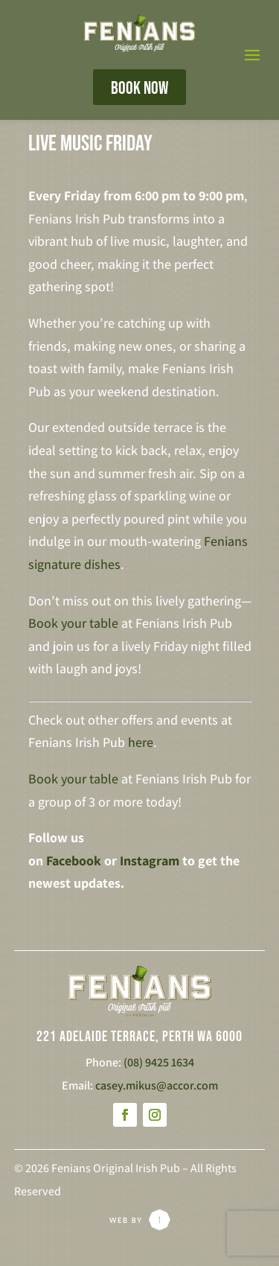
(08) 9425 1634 (159, 1062)
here (140, 742)
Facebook (73, 860)
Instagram (149, 860)
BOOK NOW (139, 88)
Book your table (73, 623)
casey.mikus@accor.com (156, 1085)
